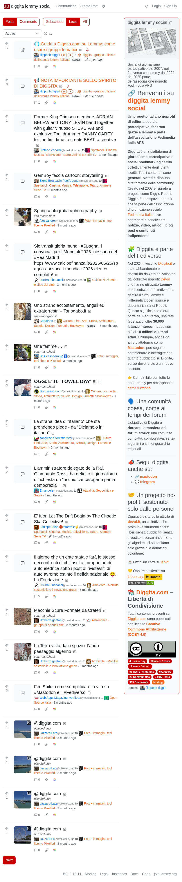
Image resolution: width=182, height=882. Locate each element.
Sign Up (170, 6)
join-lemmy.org (165, 874)
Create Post (89, 6)
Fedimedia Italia (140, 215)
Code (146, 874)
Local (73, 21)
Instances (119, 874)
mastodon (148, 476)
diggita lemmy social (27, 6)
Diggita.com (152, 592)
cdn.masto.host (44, 216)
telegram (147, 482)
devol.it (134, 522)
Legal (104, 874)
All (85, 21)
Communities (66, 6)
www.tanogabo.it (45, 316)
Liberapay (135, 576)
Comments (28, 21)
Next (9, 860)
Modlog (158, 682)
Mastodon (136, 348)
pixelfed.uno (42, 728)
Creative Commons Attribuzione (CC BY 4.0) (147, 629)
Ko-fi (164, 562)
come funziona (139, 388)
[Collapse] (170, 23)
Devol (165, 279)
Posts (9, 21)
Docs (135, 874)
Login (156, 6)
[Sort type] (22, 33)
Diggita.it (165, 263)
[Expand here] (22, 217)
